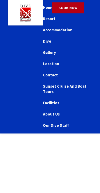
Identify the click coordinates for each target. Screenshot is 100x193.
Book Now (67, 7)
